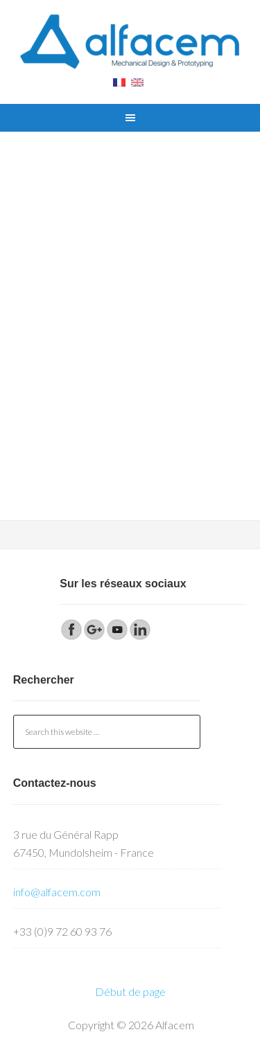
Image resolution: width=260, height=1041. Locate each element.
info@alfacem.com (57, 891)
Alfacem (130, 41)
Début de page (130, 991)
